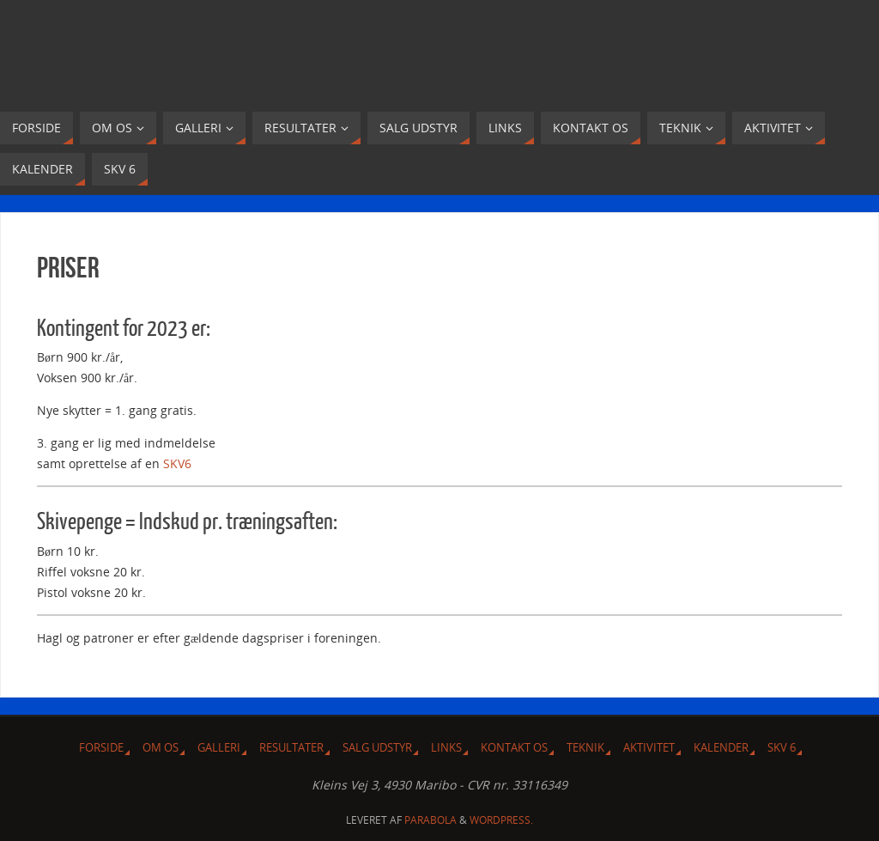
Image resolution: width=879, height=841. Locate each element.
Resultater (291, 747)
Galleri (218, 747)
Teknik (585, 747)
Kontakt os (514, 747)
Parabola (430, 820)
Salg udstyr (377, 747)
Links (446, 747)
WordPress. (501, 820)
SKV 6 (781, 747)
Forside (101, 747)
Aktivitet (649, 747)
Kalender (721, 747)
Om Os (160, 747)
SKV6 (177, 463)
